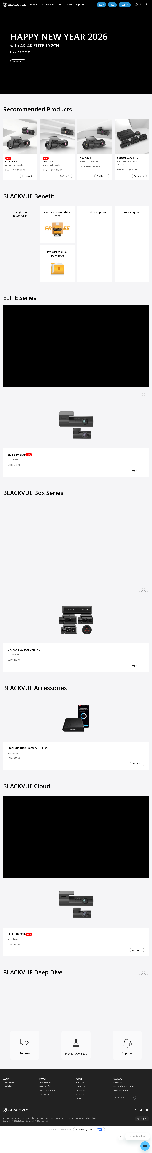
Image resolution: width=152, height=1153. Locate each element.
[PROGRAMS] (131, 1105)
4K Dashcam (14, 481)
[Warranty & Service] (44, 1117)
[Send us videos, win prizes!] (117, 1113)
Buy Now (22, 194)
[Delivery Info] (44, 1113)
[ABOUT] (94, 1105)
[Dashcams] (33, 4)
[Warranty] (80, 1121)
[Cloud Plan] (7, 1113)
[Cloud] (60, 4)
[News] (69, 4)
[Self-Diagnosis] (44, 1109)
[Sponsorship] (117, 1109)
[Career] (80, 1125)
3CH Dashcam (14, 677)
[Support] (80, 4)
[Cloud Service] (7, 1109)
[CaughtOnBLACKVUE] (117, 1117)
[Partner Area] (80, 1117)
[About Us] (80, 1109)
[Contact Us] (80, 1113)
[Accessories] (48, 4)
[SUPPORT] (57, 1105)
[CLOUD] (21, 1105)
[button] (3, 45)
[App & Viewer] (44, 1121)
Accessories (13, 777)
